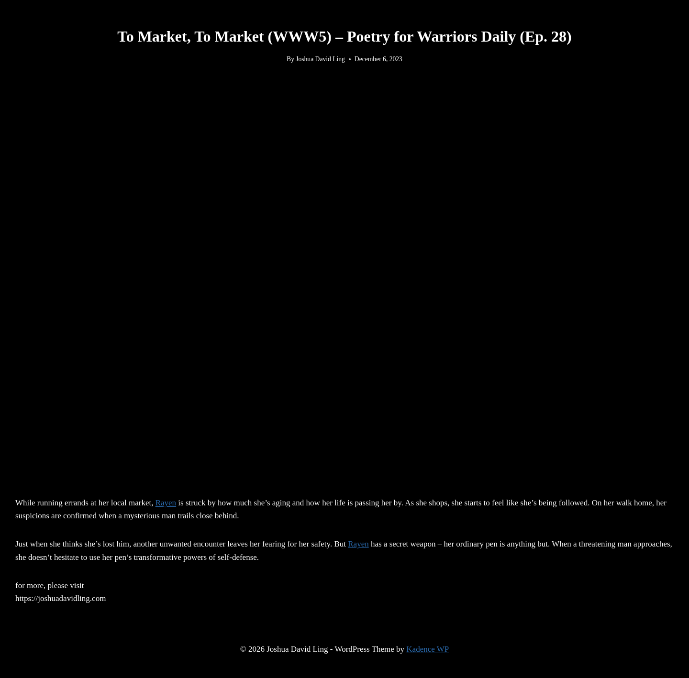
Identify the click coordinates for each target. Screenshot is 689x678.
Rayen (166, 502)
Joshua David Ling (320, 59)
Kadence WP (427, 649)
